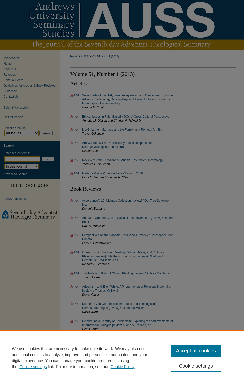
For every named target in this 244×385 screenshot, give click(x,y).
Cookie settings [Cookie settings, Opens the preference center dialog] (196, 366)
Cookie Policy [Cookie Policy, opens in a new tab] (123, 367)
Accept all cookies (196, 350)
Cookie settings (33, 367)
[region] (122, 357)
